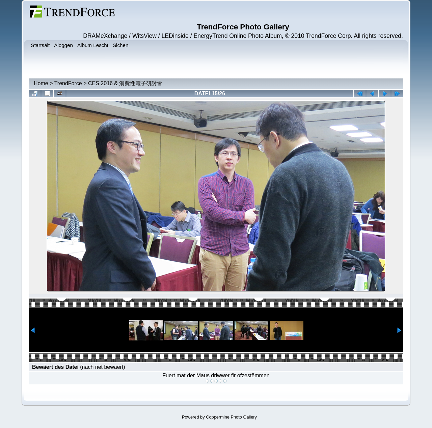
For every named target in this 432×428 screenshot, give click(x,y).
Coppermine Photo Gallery (231, 417)
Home (41, 83)
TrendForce (68, 83)
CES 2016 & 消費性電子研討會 (125, 83)
